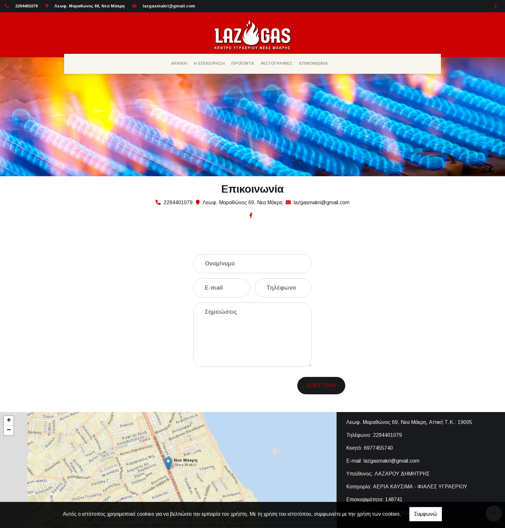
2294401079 (387, 435)
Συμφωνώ (425, 514)
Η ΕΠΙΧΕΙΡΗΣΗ (209, 63)
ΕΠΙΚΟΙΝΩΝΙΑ (313, 63)
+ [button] (9, 421)
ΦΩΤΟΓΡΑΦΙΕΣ (277, 63)
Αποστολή (321, 385)
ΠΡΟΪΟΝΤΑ (242, 63)
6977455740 (378, 448)
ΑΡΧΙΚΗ (179, 63)
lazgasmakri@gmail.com (169, 6)
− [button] (9, 430)
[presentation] (248, 384)
